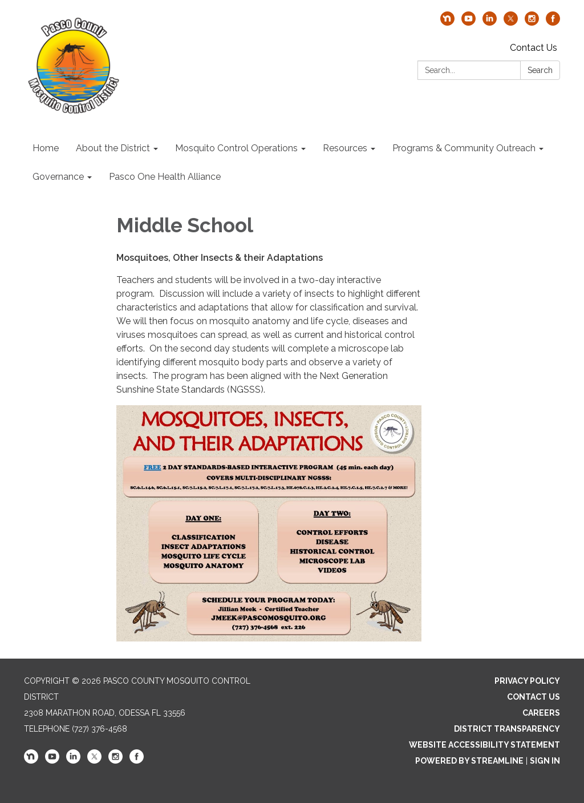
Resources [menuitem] (345, 148)
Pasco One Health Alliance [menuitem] (165, 176)
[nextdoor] (447, 22)
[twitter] (511, 22)
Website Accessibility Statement (484, 744)
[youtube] (468, 22)
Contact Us (533, 47)
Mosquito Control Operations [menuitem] (236, 148)
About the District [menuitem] (113, 148)
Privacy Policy (527, 680)
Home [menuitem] (46, 148)
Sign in (545, 760)
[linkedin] (489, 22)
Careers (541, 712)
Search (540, 70)
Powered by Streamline (469, 760)
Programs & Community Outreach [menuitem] (464, 148)
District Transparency (507, 728)
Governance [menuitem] (58, 176)
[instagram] (532, 22)
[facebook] (553, 22)
